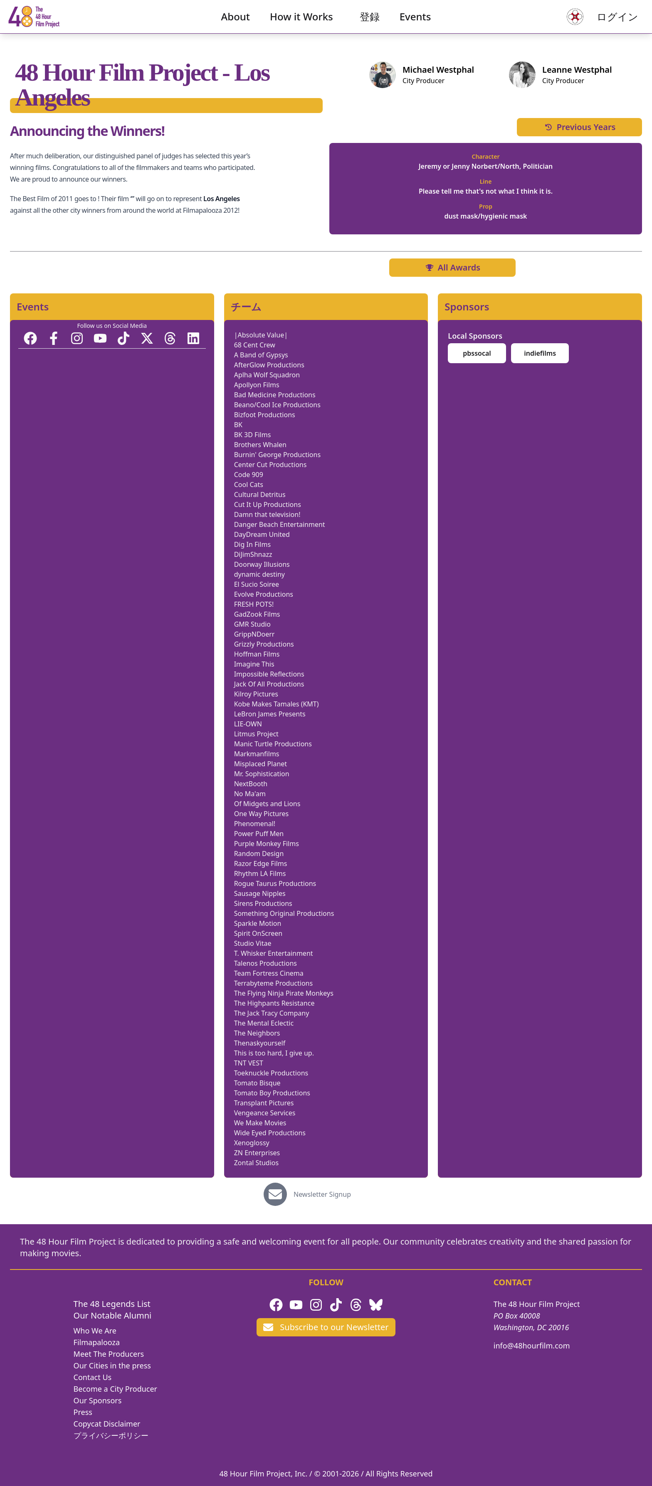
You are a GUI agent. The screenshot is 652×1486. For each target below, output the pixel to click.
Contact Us (93, 1377)
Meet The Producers (109, 1354)
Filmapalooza (97, 1342)
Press (83, 1412)
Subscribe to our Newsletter (325, 1327)
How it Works (301, 23)
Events (415, 23)
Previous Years (579, 127)
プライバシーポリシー (111, 1435)
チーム (246, 306)
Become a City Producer (115, 1389)
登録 (370, 23)
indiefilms (540, 353)
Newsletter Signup (322, 1194)
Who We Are (95, 1331)
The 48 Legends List (112, 1303)
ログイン (604, 23)
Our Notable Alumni (113, 1315)
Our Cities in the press (112, 1365)
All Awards (452, 267)
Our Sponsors (98, 1400)
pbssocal (477, 353)
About (235, 23)
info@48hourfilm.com (532, 1346)
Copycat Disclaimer (107, 1424)
